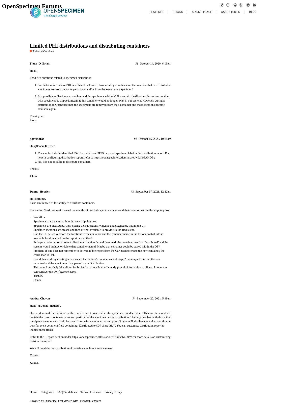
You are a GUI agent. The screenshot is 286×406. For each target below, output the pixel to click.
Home (33, 392)
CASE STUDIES (230, 12)
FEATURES (156, 12)
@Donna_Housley (48, 305)
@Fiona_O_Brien (44, 146)
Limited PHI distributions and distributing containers (90, 46)
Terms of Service (90, 392)
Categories (47, 392)
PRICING (178, 12)
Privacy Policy (113, 392)
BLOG (252, 12)
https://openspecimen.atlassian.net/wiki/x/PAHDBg (124, 157)
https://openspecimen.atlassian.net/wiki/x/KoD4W (102, 336)
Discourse (51, 400)
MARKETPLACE (202, 12)
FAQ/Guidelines (67, 392)
